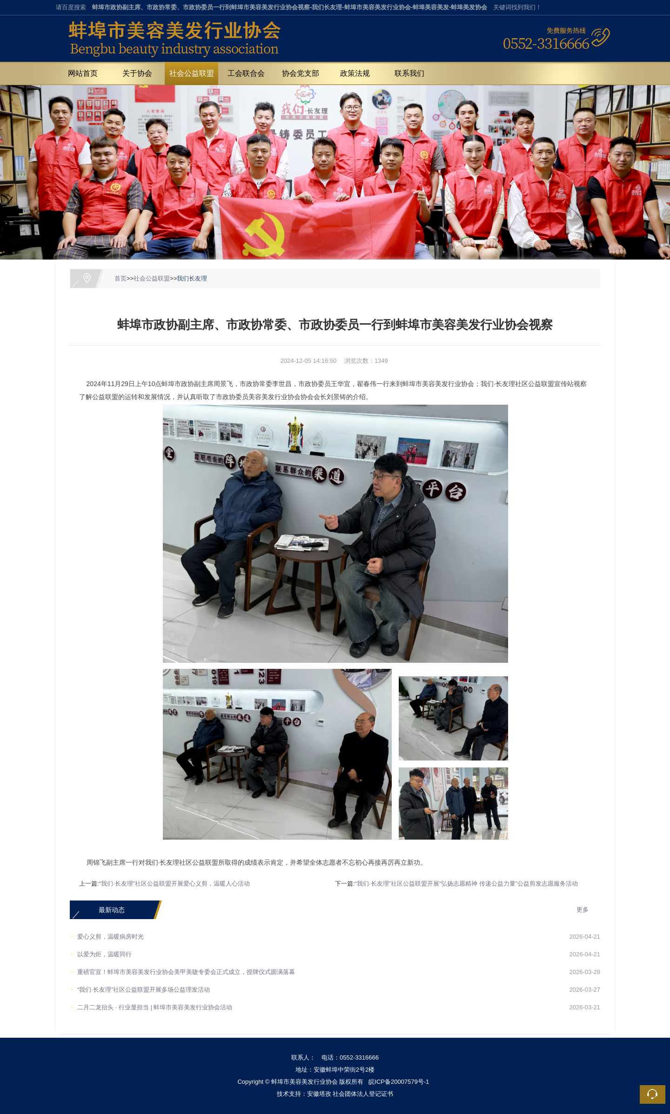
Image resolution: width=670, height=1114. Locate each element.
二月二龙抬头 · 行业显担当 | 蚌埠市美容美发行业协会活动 (154, 1007)
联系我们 (409, 73)
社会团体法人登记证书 (363, 1093)
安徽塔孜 (319, 1093)
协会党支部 (300, 73)
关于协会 (137, 73)
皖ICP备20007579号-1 (398, 1081)
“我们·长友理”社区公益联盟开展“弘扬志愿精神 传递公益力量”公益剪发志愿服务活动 (466, 883)
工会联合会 (246, 73)
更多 (582, 909)
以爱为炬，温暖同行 (104, 954)
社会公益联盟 (191, 73)
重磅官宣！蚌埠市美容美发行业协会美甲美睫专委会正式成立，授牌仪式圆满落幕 (186, 971)
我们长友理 (192, 278)
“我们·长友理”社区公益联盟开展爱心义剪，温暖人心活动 (174, 883)
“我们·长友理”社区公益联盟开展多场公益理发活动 (143, 989)
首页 (120, 278)
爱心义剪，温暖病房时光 (110, 936)
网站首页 (83, 73)
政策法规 (355, 73)
